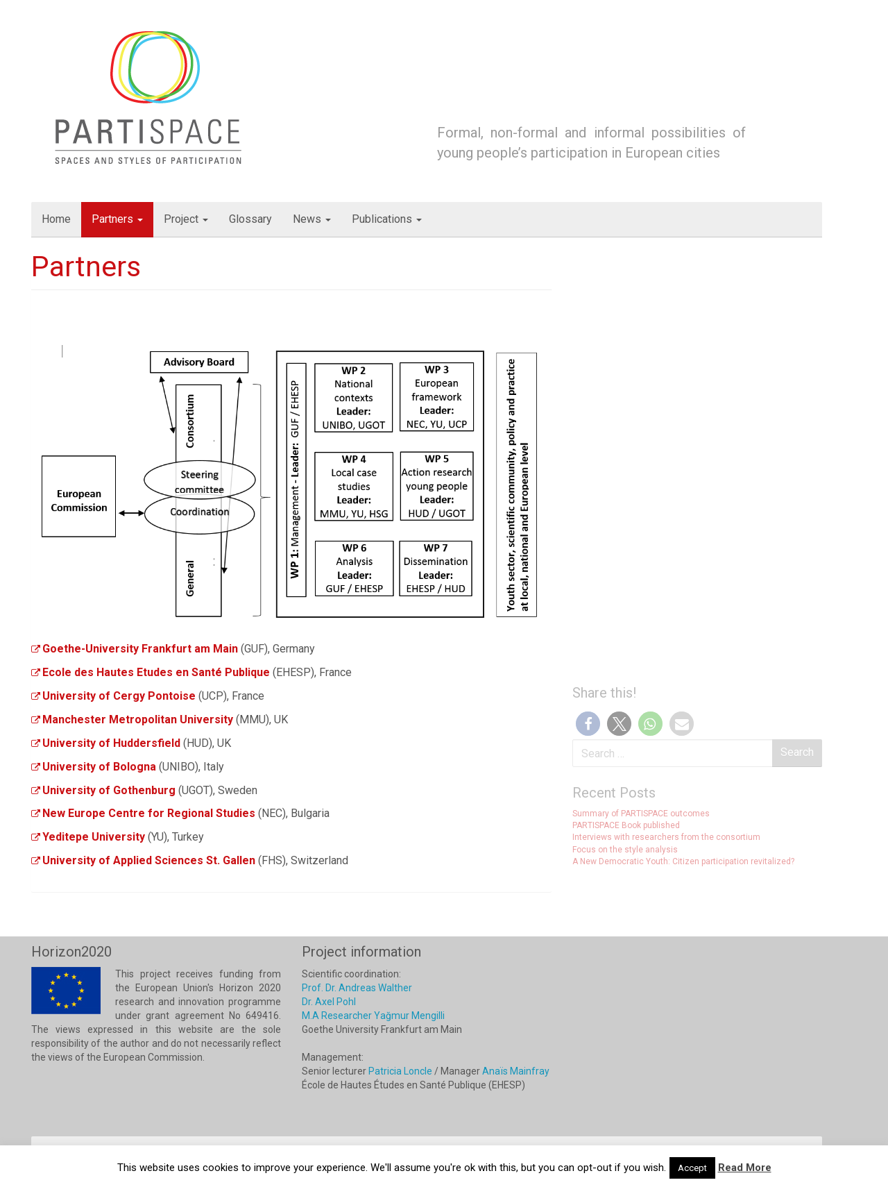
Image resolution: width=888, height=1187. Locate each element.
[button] (588, 724)
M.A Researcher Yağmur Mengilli (373, 1015)
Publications (387, 219)
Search (797, 752)
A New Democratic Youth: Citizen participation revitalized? (683, 861)
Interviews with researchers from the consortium (666, 837)
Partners (117, 219)
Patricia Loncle (400, 1071)
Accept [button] (692, 1168)
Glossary (250, 219)
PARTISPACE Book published (626, 825)
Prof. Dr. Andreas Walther (357, 987)
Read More (744, 1167)
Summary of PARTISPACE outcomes (641, 813)
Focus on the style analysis (625, 850)
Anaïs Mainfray (515, 1071)
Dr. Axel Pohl (329, 1001)
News (312, 219)
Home (56, 219)
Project (186, 219)
